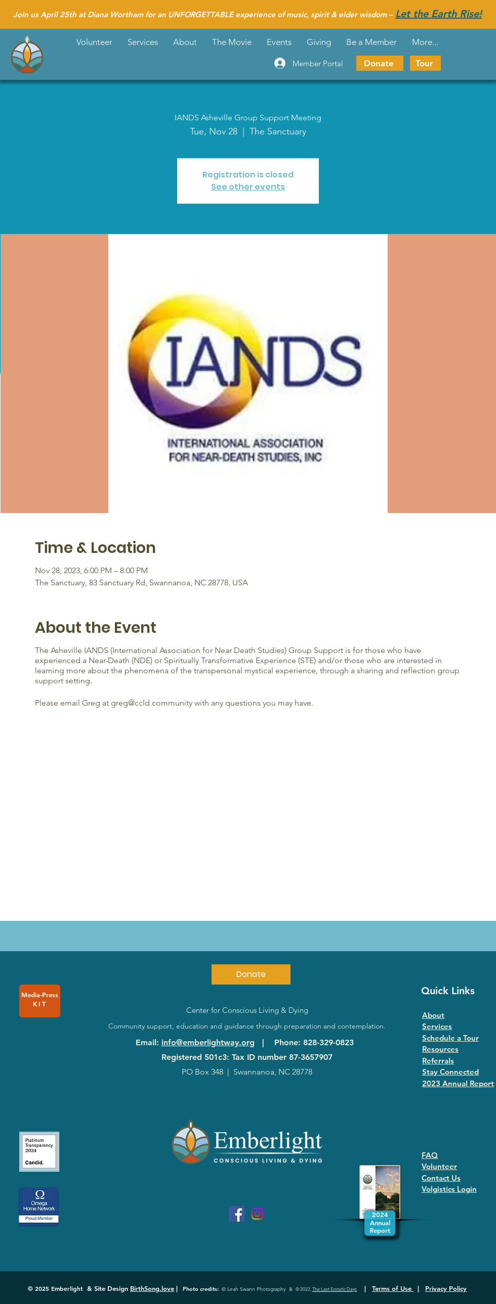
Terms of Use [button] (393, 1288)
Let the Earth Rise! (438, 14)
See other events (248, 187)
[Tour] (425, 63)
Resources (440, 1049)
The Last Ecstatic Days (334, 1289)
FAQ (430, 1155)
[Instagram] (257, 1214)
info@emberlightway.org (208, 1042)
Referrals (438, 1060)
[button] (279, 42)
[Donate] (379, 63)
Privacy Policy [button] (446, 1288)
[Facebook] (236, 1214)
